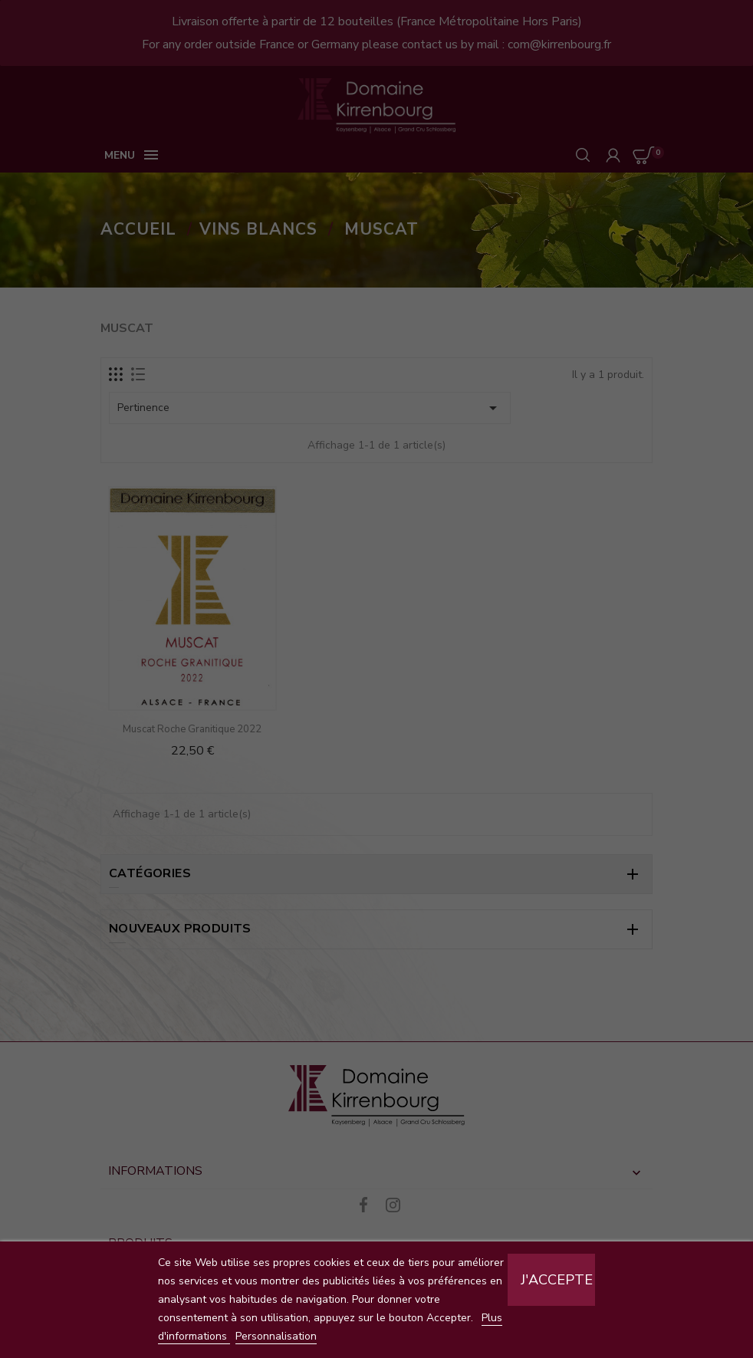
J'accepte (557, 1280)
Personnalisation (276, 1336)
